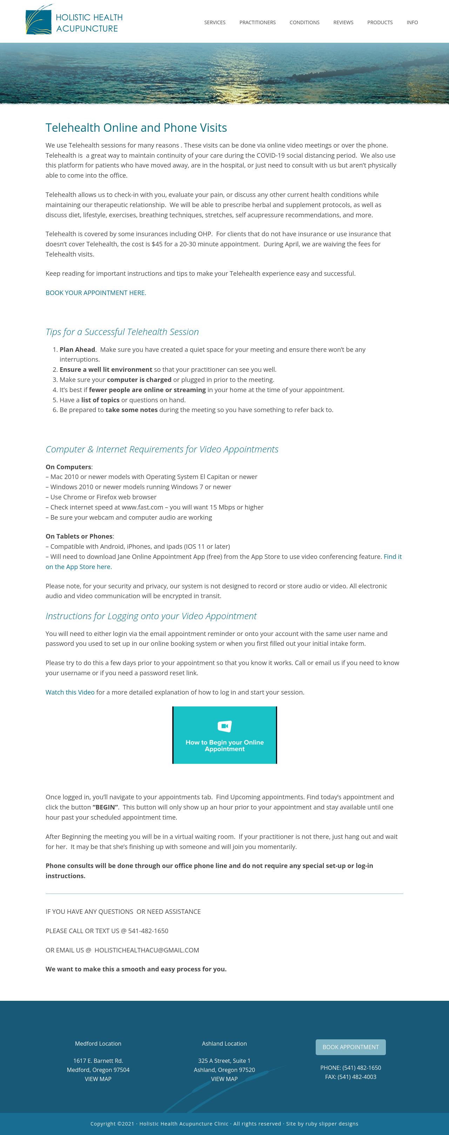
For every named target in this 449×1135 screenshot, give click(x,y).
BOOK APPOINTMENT (351, 1047)
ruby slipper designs (332, 1123)
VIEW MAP (98, 1079)
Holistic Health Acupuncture (81, 21)
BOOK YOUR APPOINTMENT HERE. (96, 292)
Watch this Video (70, 692)
